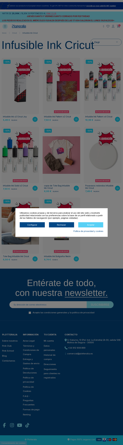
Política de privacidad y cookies (88, 231)
